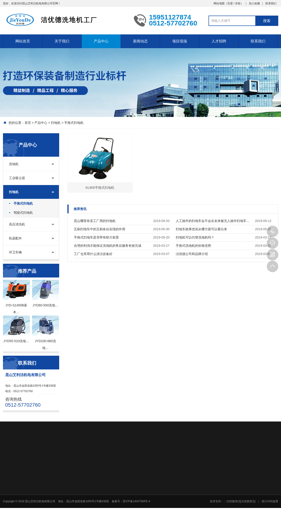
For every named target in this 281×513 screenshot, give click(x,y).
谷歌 (238, 3)
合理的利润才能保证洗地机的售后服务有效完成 (107, 245)
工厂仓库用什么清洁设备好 (93, 254)
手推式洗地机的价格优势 (193, 245)
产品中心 (101, 41)
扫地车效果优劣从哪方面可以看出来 (201, 229)
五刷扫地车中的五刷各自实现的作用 (99, 229)
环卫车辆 (15, 252)
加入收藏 (254, 3)
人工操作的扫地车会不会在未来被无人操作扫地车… (213, 221)
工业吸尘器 (17, 178)
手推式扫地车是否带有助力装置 (96, 237)
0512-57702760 (272, 231)
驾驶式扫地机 (23, 212)
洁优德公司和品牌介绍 (192, 254)
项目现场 (179, 41)
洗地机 (14, 164)
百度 (230, 3)
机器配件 (15, 238)
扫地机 (56, 123)
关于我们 (62, 41)
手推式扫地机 (73, 123)
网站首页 (22, 41)
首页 (28, 123)
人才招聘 (218, 41)
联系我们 (270, 3)
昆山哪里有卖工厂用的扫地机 (95, 221)
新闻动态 (140, 41)
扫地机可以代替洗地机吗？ (195, 237)
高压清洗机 (17, 224)
